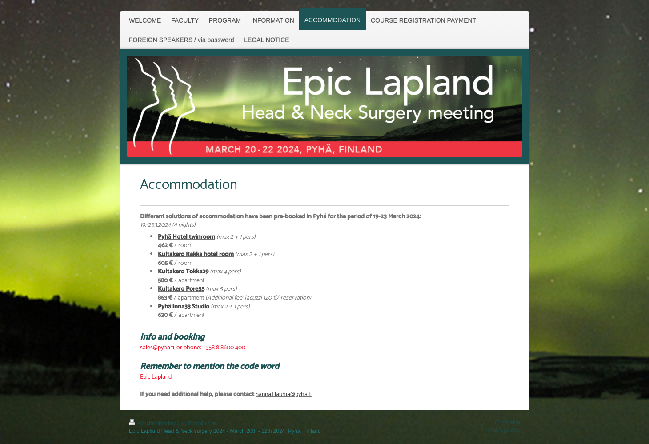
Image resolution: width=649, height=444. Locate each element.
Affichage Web (504, 430)
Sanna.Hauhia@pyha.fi (284, 394)
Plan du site (202, 423)
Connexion (507, 423)
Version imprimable (157, 423)
